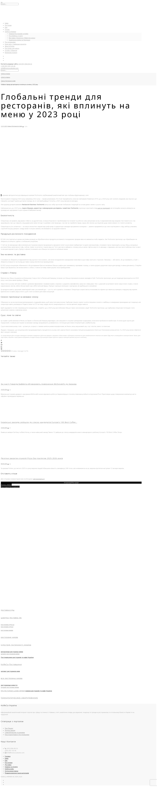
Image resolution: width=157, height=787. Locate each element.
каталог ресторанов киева (10, 654)
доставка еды (8, 610)
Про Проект (9, 728)
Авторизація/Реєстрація (71, 482)
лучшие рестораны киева (10, 687)
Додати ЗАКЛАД (6, 485)
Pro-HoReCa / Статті (16, 36)
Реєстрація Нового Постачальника (17, 735)
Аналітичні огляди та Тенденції (19, 40)
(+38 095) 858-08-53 (25, 64)
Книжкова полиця (11, 53)
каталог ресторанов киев (10, 671)
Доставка (8, 765)
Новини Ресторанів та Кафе (18, 34)
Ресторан (8, 25)
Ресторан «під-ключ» (12, 48)
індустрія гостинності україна (16, 645)
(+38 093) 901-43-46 (8, 66)
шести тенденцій (104, 208)
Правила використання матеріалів (17, 773)
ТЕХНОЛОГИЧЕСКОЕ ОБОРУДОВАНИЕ (19, 698)
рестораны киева (7, 630)
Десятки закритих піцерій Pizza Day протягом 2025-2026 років (32, 458)
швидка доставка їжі (11, 617)
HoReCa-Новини (10, 32)
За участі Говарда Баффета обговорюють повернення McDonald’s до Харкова (39, 384)
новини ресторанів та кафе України (38, 691)
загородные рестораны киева (12, 652)
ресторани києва (9, 637)
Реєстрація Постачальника (10, 487)
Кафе (6, 23)
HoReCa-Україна (5, 74)
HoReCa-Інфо (9, 769)
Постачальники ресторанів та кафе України (17, 657)
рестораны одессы (7, 625)
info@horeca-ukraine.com (9, 68)
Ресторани (8, 763)
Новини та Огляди (11, 767)
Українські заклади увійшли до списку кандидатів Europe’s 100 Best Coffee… (39, 422)
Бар (6, 27)
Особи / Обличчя (11, 50)
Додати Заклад (10, 730)
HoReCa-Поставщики (11, 664)
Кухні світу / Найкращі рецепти (15, 44)
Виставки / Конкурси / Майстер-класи (22, 38)
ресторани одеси (7, 627)
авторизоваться (38, 479)
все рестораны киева (11, 678)
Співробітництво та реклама (15, 732)
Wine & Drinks (9, 46)
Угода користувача (11, 771)
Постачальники (10, 42)
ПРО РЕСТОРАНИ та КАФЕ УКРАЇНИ (13, 691)
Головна (7, 756)
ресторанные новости (9, 685)
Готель (7, 29)
